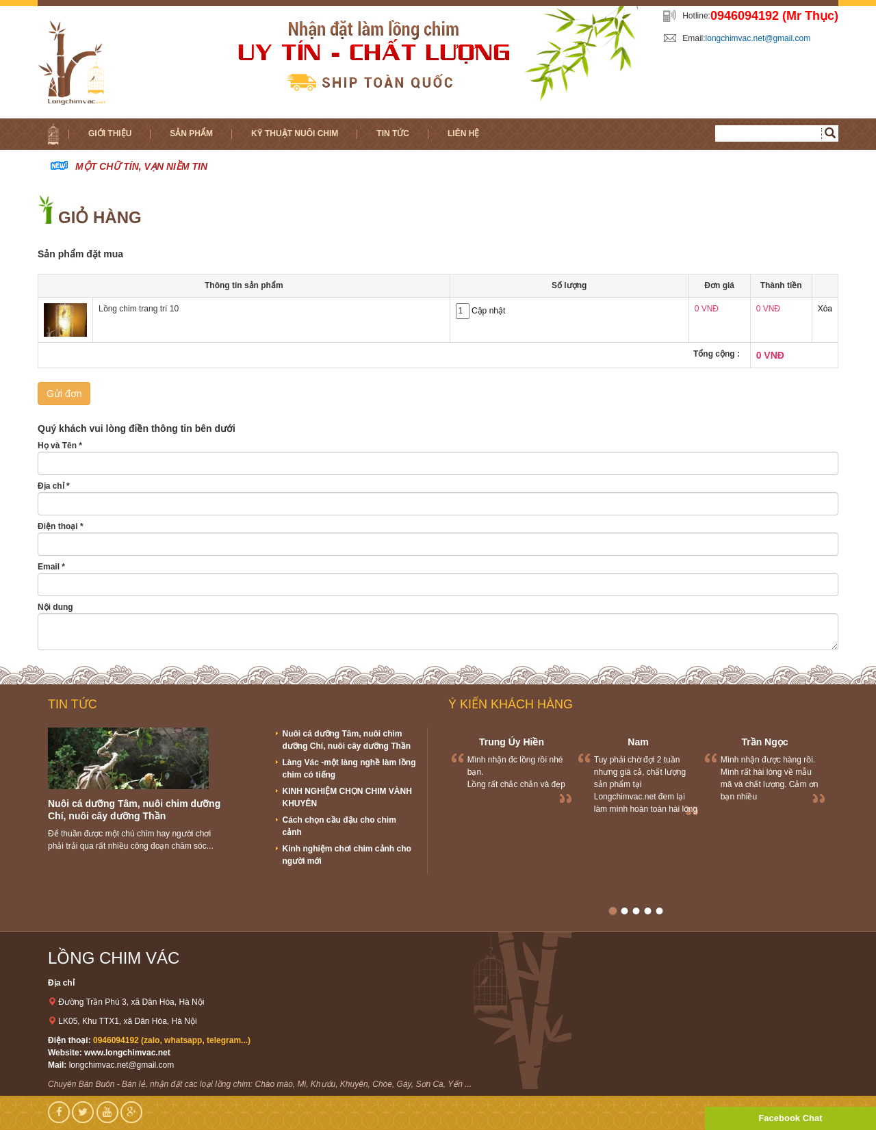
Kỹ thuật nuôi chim (294, 133)
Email (51, 567)
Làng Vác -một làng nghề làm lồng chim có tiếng (349, 769)
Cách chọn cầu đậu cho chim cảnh (339, 826)
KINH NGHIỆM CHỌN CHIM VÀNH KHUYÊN (347, 797)
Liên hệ (463, 133)
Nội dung (55, 607)
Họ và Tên (60, 445)
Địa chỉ (54, 486)
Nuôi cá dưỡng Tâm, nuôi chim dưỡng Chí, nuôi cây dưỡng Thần (347, 740)
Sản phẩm (191, 133)
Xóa (825, 308)
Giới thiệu (109, 133)
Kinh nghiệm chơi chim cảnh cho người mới (347, 855)
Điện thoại (60, 526)
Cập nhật (488, 311)
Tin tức (392, 133)
